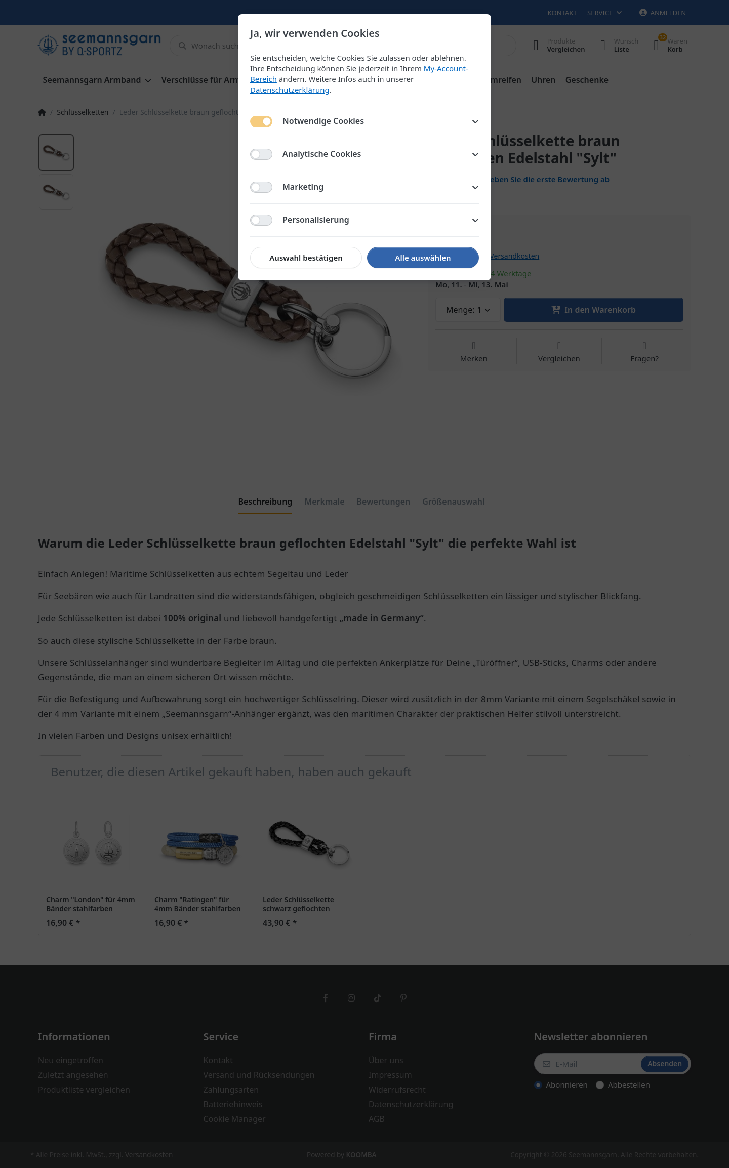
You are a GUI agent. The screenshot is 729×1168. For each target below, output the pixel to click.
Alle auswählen (423, 258)
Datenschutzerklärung (290, 90)
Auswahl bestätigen (305, 258)
